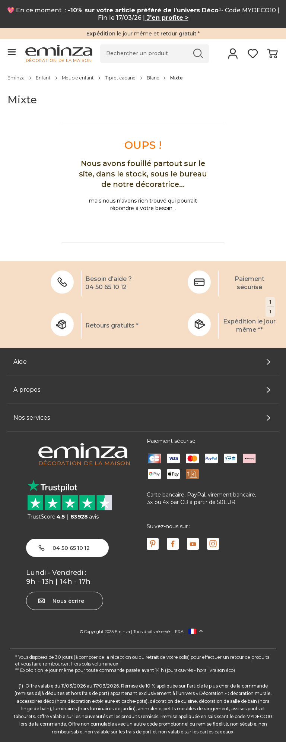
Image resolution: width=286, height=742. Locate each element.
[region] (143, 77)
